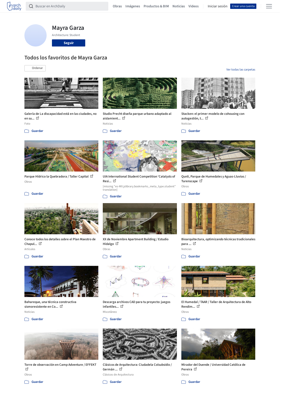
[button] (35, 68)
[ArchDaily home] (14, 6)
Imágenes (132, 6)
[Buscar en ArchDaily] (71, 6)
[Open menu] (269, 6)
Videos (193, 6)
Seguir (69, 42)
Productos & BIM (156, 6)
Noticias (178, 6)
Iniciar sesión (218, 6)
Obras (117, 6)
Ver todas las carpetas (240, 69)
